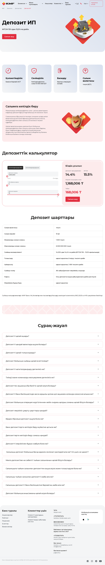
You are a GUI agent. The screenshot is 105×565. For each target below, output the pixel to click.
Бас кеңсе (57, 543)
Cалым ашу (9, 37)
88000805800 (59, 522)
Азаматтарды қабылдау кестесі (37, 520)
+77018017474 (59, 535)
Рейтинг (5, 518)
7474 (55, 510)
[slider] (7, 176)
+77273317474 (59, 516)
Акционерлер (7, 515)
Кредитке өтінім (94, 3)
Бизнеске (22, 4)
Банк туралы (71, 3)
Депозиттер (18, 8)
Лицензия (6, 521)
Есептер (5, 524)
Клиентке (59, 4)
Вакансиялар (7, 527)
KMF (3, 8)
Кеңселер (49, 3)
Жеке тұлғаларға (36, 3)
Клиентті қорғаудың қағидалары (35, 516)
